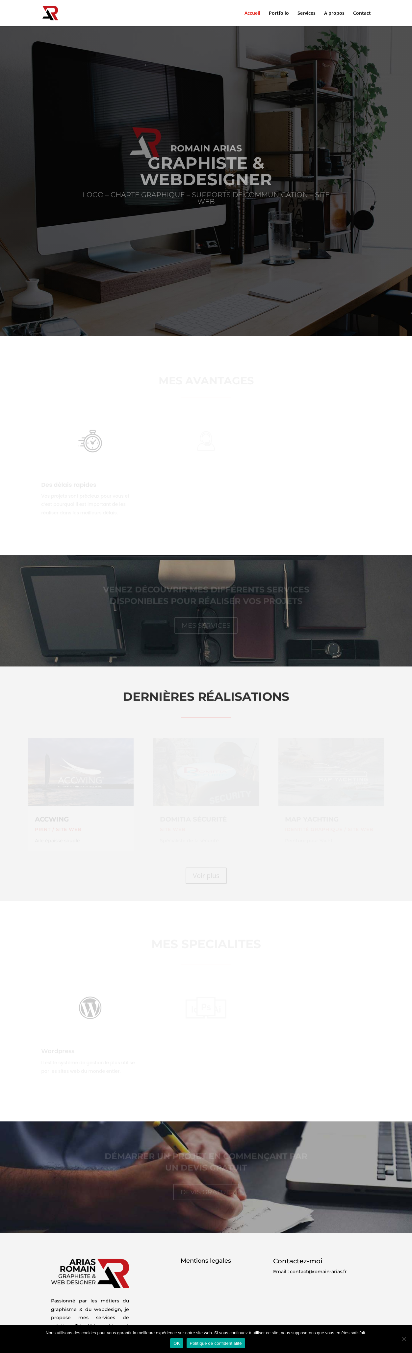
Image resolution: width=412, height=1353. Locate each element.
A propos (334, 13)
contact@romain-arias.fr (318, 1271)
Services (306, 13)
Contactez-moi (297, 1261)
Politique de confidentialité (216, 1343)
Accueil (252, 13)
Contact (362, 13)
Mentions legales (206, 1260)
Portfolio (279, 13)
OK (176, 1343)
